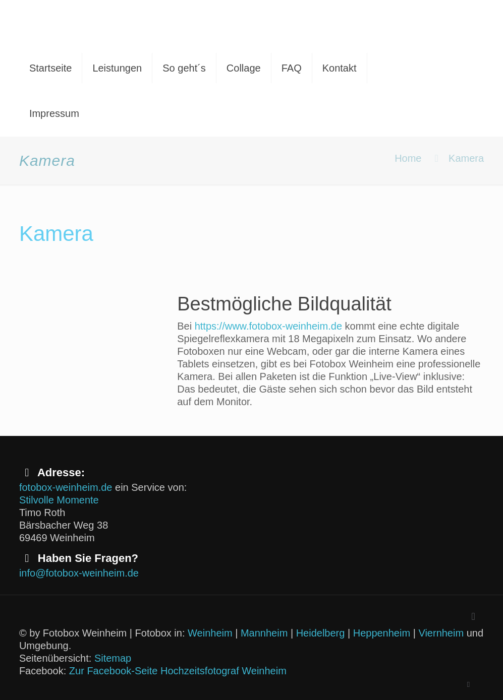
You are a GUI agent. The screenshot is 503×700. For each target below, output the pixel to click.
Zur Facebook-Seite (113, 670)
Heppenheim (381, 633)
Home (408, 158)
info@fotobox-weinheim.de (79, 573)
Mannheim (264, 633)
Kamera (466, 158)
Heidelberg (320, 633)
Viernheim (441, 633)
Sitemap (112, 658)
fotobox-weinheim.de (66, 487)
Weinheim (210, 633)
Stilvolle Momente (59, 499)
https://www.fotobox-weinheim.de (268, 326)
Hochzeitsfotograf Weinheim (223, 670)
